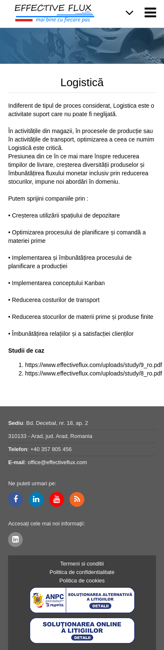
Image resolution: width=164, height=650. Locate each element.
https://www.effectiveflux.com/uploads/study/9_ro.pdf (93, 365)
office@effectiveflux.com (57, 462)
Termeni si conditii (82, 563)
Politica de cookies (82, 580)
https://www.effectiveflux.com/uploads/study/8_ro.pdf (93, 373)
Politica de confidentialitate (82, 572)
